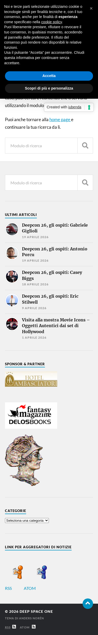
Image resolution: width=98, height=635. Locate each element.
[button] (91, 8)
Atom (28, 627)
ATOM (35, 588)
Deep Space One (36, 611)
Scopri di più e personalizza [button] (49, 88)
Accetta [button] (49, 76)
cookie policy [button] (51, 22)
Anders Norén (31, 618)
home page (60, 119)
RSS (14, 588)
